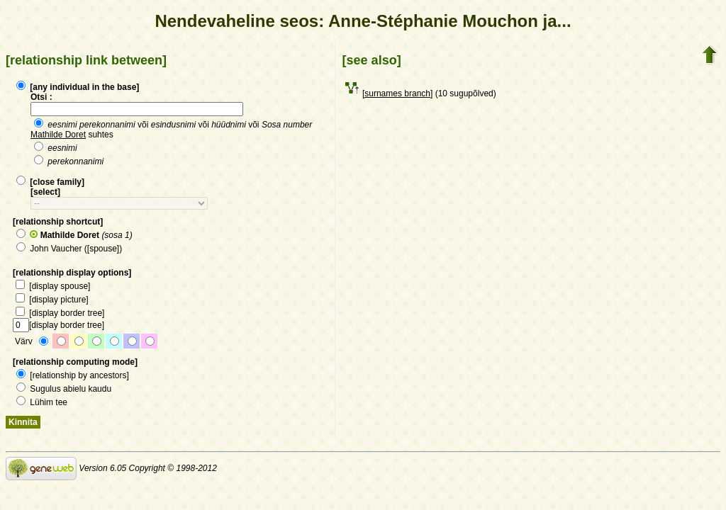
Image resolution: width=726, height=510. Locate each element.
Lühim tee (41, 402)
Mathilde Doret (58, 135)
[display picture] (52, 300)
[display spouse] (53, 286)
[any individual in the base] (77, 87)
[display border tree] (60, 313)
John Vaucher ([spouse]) (69, 249)
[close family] (50, 182)
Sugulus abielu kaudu (63, 389)
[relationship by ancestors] (72, 375)
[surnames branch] (397, 93)
